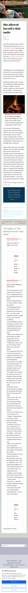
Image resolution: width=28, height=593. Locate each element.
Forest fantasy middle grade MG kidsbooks (13, 213)
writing (4, 216)
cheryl (4, 37)
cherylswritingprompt (14, 211)
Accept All (14, 582)
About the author (11, 560)
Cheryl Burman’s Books (14, 563)
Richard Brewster (13, 239)
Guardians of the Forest (16, 57)
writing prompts (10, 216)
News (20, 560)
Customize (14, 586)
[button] (26, 3)
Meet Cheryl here (8, 565)
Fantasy (21, 211)
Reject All (14, 590)
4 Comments (6, 39)
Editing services (20, 565)
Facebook (6, 185)
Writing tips (14, 567)
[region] (14, 580)
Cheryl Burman (5, 2)
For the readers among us (14, 207)
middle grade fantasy (8, 214)
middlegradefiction (17, 214)
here (15, 199)
